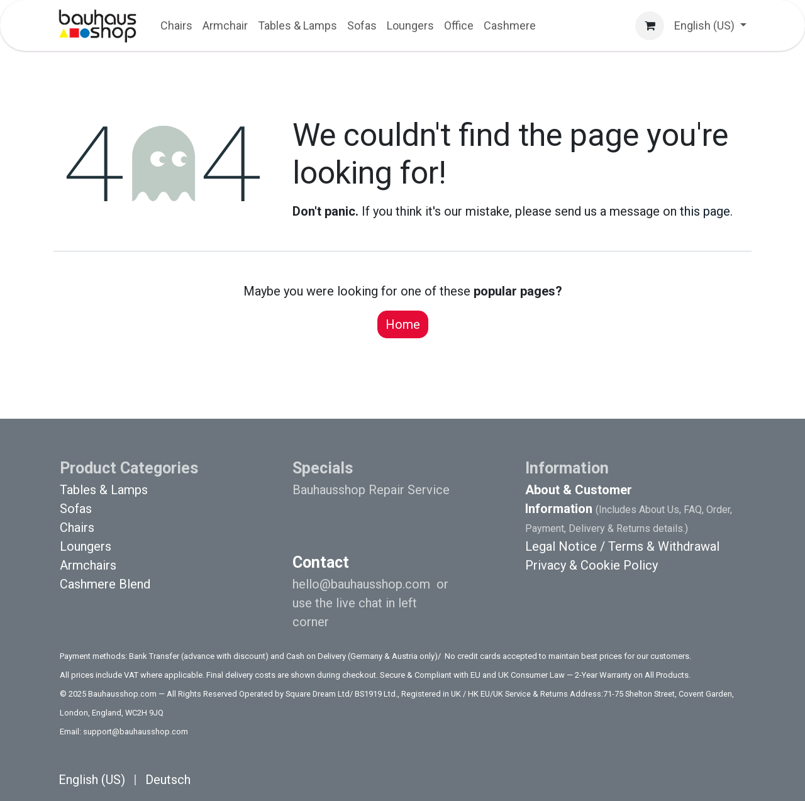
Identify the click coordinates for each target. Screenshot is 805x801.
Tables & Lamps (104, 489)
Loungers (85, 546)
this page (705, 211)
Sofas (76, 508)
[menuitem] (176, 25)
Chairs (77, 527)
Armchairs (88, 565)
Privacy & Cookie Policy (591, 565)
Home (403, 324)
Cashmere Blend (105, 584)
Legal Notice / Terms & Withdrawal (622, 546)
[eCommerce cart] (649, 25)
